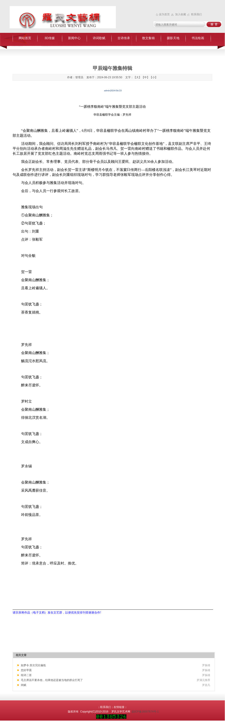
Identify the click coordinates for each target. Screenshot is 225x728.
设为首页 (164, 14)
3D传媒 (49, 38)
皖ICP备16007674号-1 (145, 711)
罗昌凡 (206, 685)
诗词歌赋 (99, 38)
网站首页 (25, 38)
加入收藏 (181, 14)
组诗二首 (26, 675)
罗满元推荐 (203, 680)
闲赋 (23, 685)
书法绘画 (198, 38)
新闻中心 (74, 38)
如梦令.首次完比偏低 (33, 665)
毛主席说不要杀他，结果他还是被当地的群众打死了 (52, 680)
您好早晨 (26, 670)
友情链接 (119, 707)
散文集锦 (148, 38)
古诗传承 (123, 38)
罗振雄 (206, 665)
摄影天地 (173, 38)
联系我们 (196, 14)
